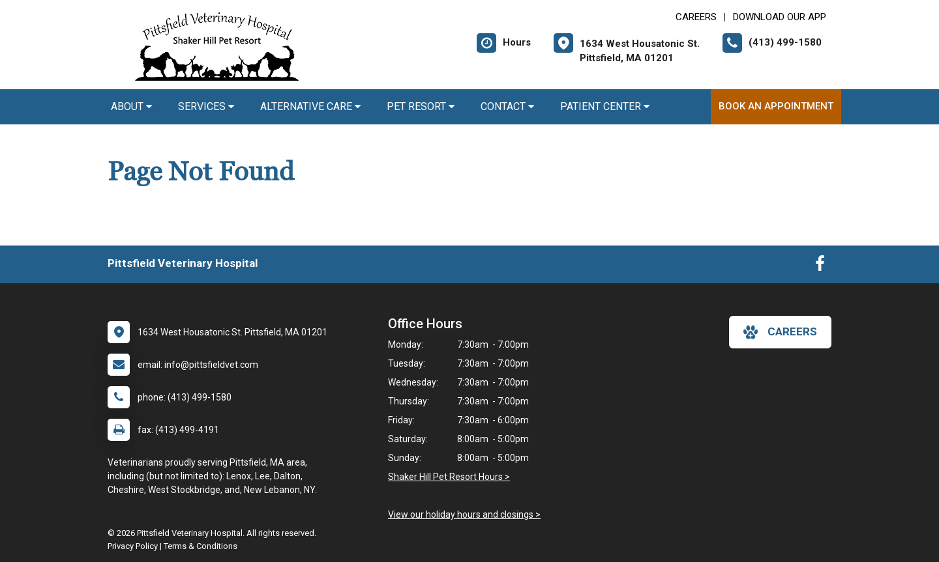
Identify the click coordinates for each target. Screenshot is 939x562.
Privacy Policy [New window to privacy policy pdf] (133, 546)
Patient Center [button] (604, 106)
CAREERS (696, 17)
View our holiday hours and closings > (464, 514)
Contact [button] (507, 106)
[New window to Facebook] (820, 266)
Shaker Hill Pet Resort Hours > (449, 476)
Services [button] (206, 106)
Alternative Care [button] (310, 106)
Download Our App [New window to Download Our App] (779, 17)
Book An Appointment (776, 106)
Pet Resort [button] (421, 106)
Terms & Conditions (200, 546)
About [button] (131, 106)
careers (780, 332)
